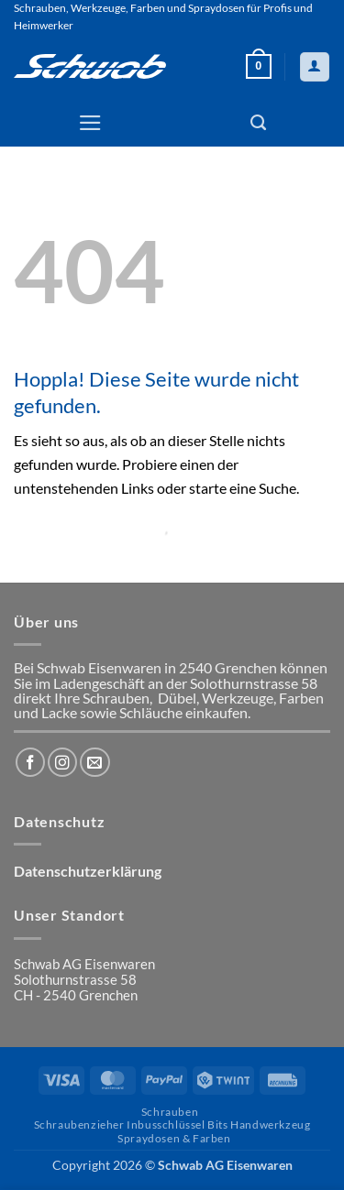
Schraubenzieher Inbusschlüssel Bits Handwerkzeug (172, 1124)
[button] (259, 66)
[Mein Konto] (314, 67)
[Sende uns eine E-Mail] (94, 762)
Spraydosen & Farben (173, 1138)
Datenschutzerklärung (87, 871)
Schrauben (169, 1112)
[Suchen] (258, 122)
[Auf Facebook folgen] (30, 762)
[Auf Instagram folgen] (62, 762)
